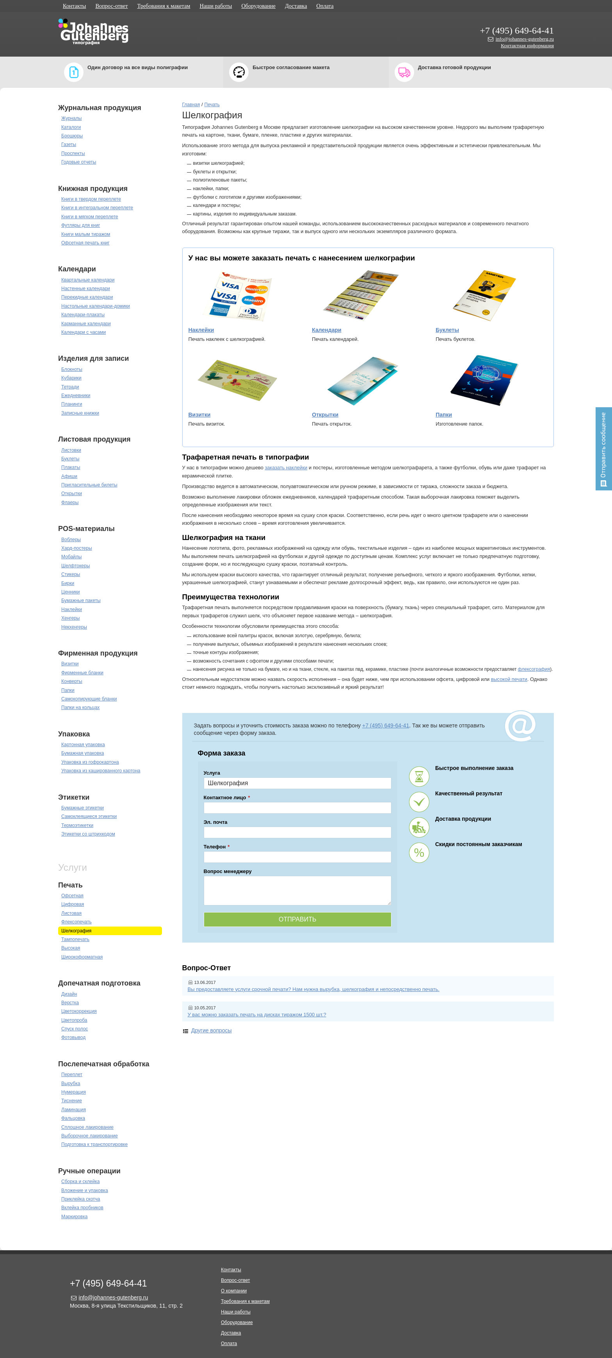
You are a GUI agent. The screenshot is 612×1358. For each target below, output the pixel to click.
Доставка (296, 6)
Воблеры (71, 539)
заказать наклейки (286, 467)
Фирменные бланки (82, 672)
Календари (326, 330)
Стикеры (70, 574)
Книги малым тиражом (85, 234)
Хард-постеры (76, 548)
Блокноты (71, 369)
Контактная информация (527, 45)
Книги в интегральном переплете (97, 207)
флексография (534, 669)
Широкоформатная (82, 957)
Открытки (71, 493)
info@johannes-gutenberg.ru (525, 39)
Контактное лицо (225, 797)
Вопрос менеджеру (228, 871)
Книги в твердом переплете (91, 199)
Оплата (325, 6)
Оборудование (258, 6)
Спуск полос (74, 1029)
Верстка (70, 1002)
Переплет (71, 1074)
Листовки (71, 450)
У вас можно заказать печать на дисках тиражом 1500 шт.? (257, 1015)
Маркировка (74, 1216)
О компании (234, 1290)
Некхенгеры (74, 627)
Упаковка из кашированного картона (101, 770)
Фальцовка (73, 1118)
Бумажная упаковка (82, 753)
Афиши (69, 476)
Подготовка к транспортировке (94, 1144)
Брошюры (72, 136)
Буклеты (70, 459)
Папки (68, 690)
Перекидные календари (87, 297)
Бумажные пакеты (81, 600)
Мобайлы (71, 557)
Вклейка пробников (82, 1207)
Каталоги (71, 127)
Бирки (67, 583)
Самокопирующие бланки (89, 699)
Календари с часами (83, 332)
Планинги (71, 404)
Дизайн (69, 994)
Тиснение (71, 1100)
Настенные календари (85, 288)
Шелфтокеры (75, 566)
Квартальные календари (87, 280)
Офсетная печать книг (85, 243)
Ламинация (73, 1109)
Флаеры (69, 502)
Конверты (71, 681)
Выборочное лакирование (89, 1136)
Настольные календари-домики (95, 306)
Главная (191, 104)
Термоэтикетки (77, 825)
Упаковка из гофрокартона (90, 762)
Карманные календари (86, 323)
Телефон (215, 847)
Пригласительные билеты (89, 485)
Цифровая (72, 904)
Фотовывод (73, 1037)
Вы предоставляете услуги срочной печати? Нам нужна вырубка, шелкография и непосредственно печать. (313, 989)
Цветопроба (74, 1020)
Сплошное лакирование (87, 1127)
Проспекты (73, 153)
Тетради (70, 387)
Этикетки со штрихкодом (88, 834)
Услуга (212, 773)
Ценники (70, 592)
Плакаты (70, 467)
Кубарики (71, 378)
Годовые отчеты (78, 162)
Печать (212, 104)
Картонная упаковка (83, 744)
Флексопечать (76, 922)
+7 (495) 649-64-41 (517, 30)
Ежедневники (75, 395)
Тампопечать (75, 939)
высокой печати (509, 679)
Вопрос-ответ (111, 6)
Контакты (74, 6)
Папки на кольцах (80, 707)
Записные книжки (80, 413)
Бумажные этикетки (82, 808)
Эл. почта (216, 822)
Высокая (70, 948)
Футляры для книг (80, 225)
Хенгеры (70, 618)
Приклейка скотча (80, 1199)
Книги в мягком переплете (89, 216)
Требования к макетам (163, 6)
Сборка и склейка (80, 1181)
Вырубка (70, 1083)
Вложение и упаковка (84, 1190)
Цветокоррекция (79, 1011)
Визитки (69, 664)
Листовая (71, 913)
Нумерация (73, 1092)
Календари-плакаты (83, 314)
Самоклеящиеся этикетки (89, 816)
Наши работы (215, 6)
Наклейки (71, 609)
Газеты (68, 144)
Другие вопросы (211, 1030)
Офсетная (72, 895)
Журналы (71, 118)
